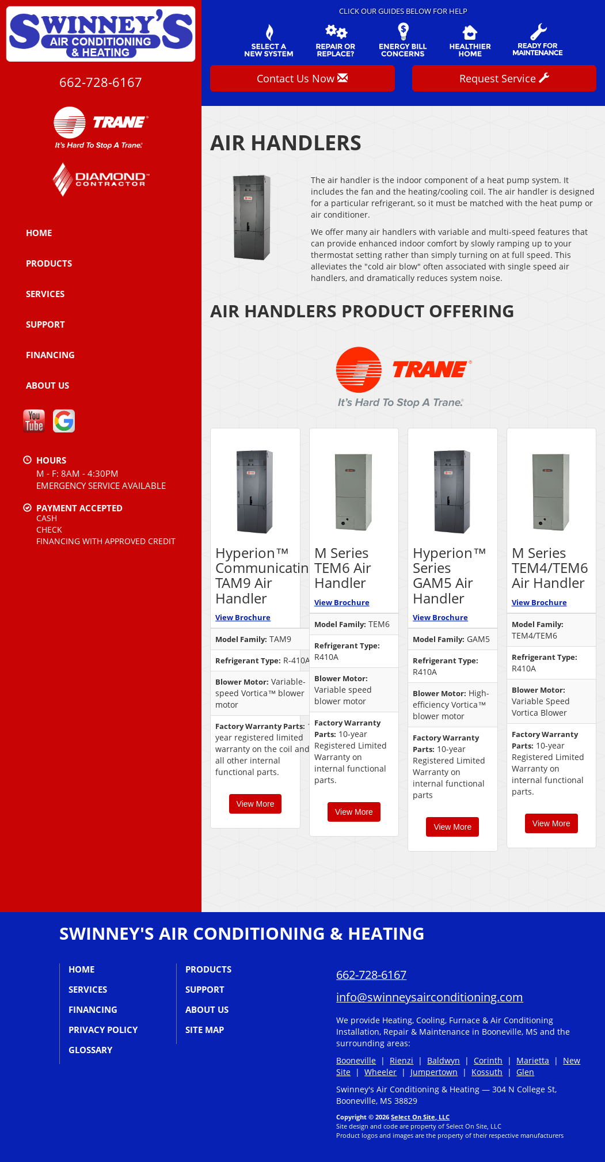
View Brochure (243, 617)
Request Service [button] (504, 78)
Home (39, 232)
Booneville (356, 1060)
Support (45, 324)
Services (45, 293)
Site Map (204, 1029)
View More (256, 803)
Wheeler (380, 1071)
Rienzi (401, 1060)
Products (49, 263)
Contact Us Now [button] (302, 78)
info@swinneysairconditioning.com (429, 997)
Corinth (488, 1060)
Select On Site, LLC (420, 1116)
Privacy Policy (103, 1029)
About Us (47, 385)
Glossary (90, 1049)
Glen (525, 1071)
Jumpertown (434, 1071)
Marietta (532, 1060)
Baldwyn (443, 1060)
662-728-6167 (100, 82)
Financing (50, 354)
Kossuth (487, 1071)
